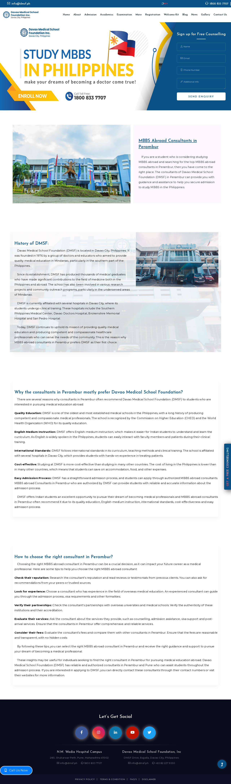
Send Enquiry (201, 96)
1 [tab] (115, 104)
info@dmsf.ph (18, 3)
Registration (152, 14)
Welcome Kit (171, 14)
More (139, 14)
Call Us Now (16, 770)
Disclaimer (149, 779)
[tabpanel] (115, 66)
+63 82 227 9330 (163, 763)
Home (66, 14)
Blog (185, 14)
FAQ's (133, 779)
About (77, 14)
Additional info (189, 81)
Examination (124, 14)
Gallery (205, 14)
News (194, 14)
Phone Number (190, 70)
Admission (90, 14)
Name (185, 46)
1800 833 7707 (216, 3)
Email (185, 58)
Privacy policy (85, 779)
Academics (106, 14)
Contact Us (220, 14)
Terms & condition (112, 779)
